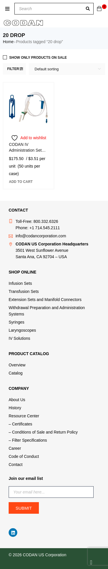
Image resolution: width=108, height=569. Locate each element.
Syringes (16, 322)
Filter (13, 69)
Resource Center (24, 416)
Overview (17, 365)
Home (8, 41)
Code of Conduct (24, 456)
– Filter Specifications (28, 440)
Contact (15, 464)
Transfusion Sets (24, 291)
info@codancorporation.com (41, 236)
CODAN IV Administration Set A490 (25, 150)
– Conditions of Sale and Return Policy (43, 432)
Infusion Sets (20, 283)
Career (15, 448)
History (15, 407)
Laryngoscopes (22, 330)
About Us (17, 399)
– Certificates (20, 424)
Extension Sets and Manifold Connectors (45, 299)
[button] (21, 181)
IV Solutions (19, 338)
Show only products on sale (38, 58)
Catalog (15, 373)
